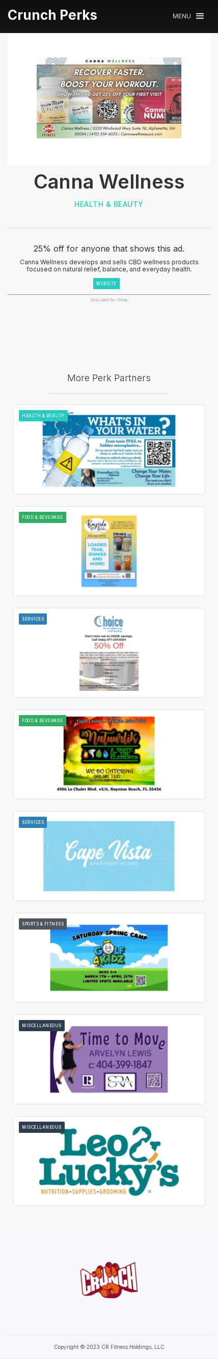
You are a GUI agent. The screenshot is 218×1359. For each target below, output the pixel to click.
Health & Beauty (109, 204)
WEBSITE (106, 283)
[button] (188, 16)
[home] (52, 15)
